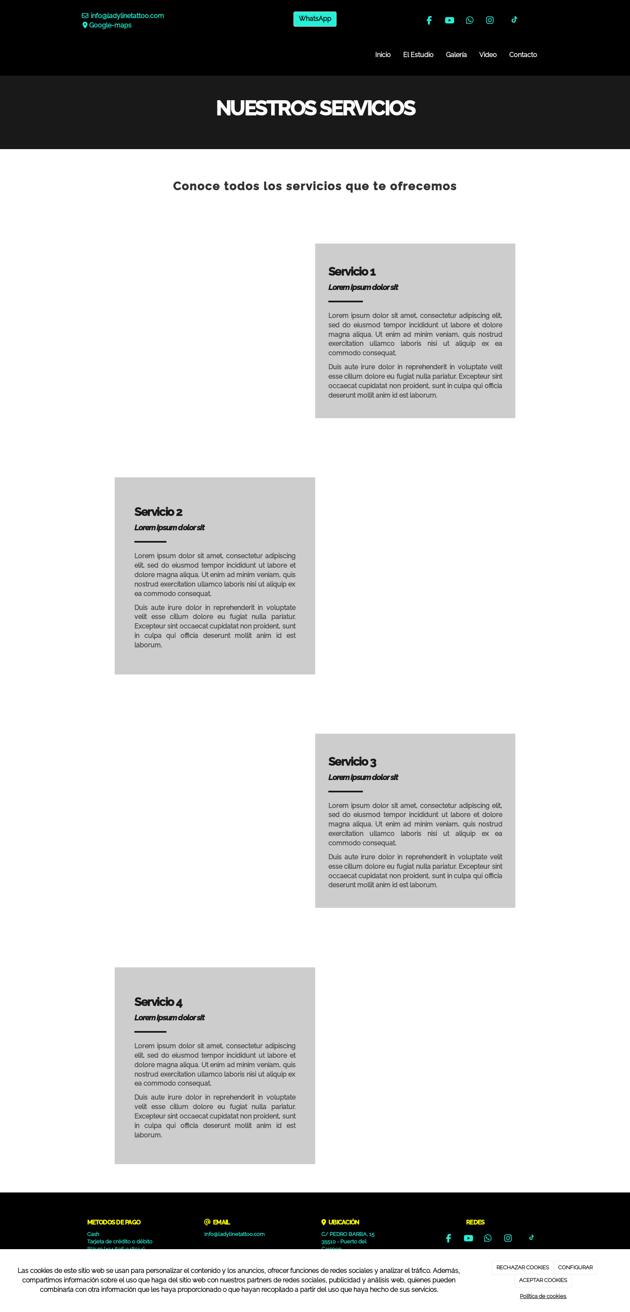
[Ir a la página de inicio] (79, 55)
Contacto (523, 55)
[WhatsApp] (469, 21)
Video (488, 55)
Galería (456, 55)
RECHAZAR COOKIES (522, 1267)
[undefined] (215, 324)
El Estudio (418, 55)
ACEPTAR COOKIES (543, 1280)
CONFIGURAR (575, 1267)
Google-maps (110, 25)
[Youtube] (449, 21)
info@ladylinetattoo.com (127, 16)
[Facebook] (429, 21)
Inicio (383, 55)
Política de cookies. (543, 1296)
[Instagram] (489, 21)
